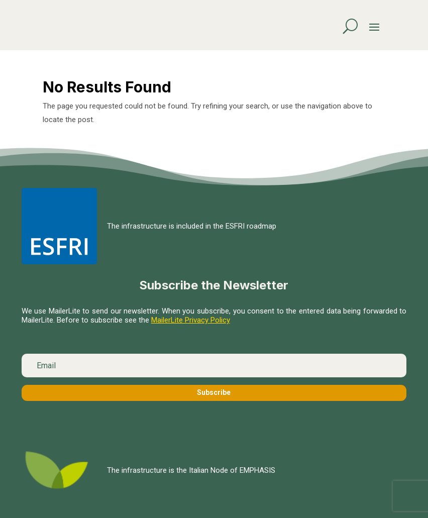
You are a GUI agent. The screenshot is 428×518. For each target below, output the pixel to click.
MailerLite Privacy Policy (190, 320)
